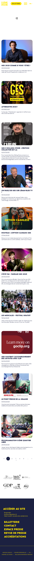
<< (4, 458)
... (27, 458)
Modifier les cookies (7, 554)
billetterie (16, 3)
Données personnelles (20, 552)
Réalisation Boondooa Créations (23, 554)
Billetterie (11, 522)
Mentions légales (7, 552)
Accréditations (15, 536)
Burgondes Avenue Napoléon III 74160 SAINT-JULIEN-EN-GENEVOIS (15, 514)
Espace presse (13, 529)
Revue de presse (15, 533)
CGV (30, 552)
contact (10, 525)
